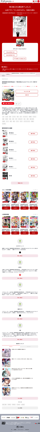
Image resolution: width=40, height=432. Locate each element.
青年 (17, 116)
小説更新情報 (6, 215)
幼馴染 (30, 116)
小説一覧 (26, 95)
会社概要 (15, 423)
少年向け (9, 398)
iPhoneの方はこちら (10, 52)
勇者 (10, 116)
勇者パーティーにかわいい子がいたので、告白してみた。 (20, 359)
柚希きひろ (31, 69)
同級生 (32, 121)
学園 (10, 119)
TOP (11, 423)
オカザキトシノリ (7, 69)
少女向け (22, 398)
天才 (16, 119)
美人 (24, 119)
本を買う (6, 208)
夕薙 (4, 70)
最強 (3, 119)
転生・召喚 (32, 119)
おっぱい (3, 123)
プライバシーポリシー (20, 423)
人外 (3, 116)
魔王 (11, 121)
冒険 (13, 119)
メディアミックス (27, 121)
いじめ (7, 116)
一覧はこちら (20, 183)
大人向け (18, 398)
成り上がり (20, 119)
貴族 (27, 119)
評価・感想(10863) (9, 103)
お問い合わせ (27, 423)
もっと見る (20, 392)
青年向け (13, 398)
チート (7, 121)
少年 (21, 116)
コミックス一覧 (27, 91)
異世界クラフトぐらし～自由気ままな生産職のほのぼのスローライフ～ (21, 384)
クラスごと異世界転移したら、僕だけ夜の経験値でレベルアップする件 (21, 375)
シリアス (13, 116)
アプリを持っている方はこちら (20, 58)
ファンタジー (25, 116)
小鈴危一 (13, 69)
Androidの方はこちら (10, 55)
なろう (21, 121)
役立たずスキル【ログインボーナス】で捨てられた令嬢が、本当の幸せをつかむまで (21, 367)
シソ (22, 69)
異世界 (3, 121)
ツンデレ (34, 116)
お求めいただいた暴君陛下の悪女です (17, 350)
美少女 (7, 119)
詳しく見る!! (20, 256)
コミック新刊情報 (7, 190)
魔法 (14, 121)
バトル (17, 121)
